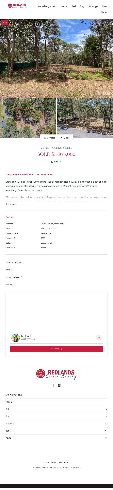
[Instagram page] (59, 385)
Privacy (54, 462)
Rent (105, 6)
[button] (9, 270)
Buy (82, 6)
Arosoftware (77, 468)
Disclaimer (64, 462)
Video (65, 138)
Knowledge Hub (47, 6)
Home (63, 6)
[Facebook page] (54, 385)
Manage (93, 6)
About (104, 12)
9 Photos (49, 138)
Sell (74, 6)
